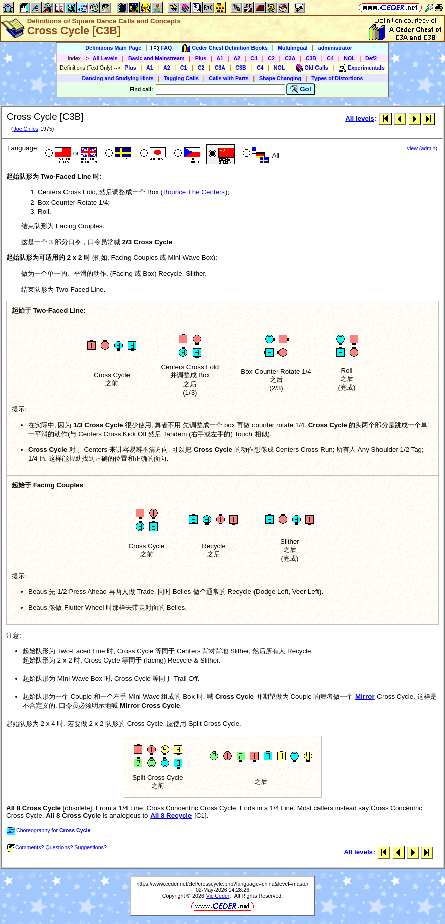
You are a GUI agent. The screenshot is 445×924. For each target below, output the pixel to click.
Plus (201, 58)
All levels (359, 118)
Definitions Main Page (113, 48)
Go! (301, 89)
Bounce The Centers (194, 192)
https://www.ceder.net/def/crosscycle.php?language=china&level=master (223, 884)
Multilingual (292, 48)
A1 (220, 58)
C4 (330, 58)
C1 (254, 58)
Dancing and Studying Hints (118, 78)
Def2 (371, 58)
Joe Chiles (25, 129)
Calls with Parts (228, 78)
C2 (271, 58)
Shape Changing (280, 78)
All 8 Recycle (171, 815)
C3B (311, 58)
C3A (290, 58)
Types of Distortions (337, 78)
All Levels (105, 58)
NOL (349, 58)
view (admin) (422, 148)
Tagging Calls (181, 78)
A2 (236, 58)
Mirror (365, 696)
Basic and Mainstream (156, 58)
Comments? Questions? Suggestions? (57, 847)
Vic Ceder (218, 896)
